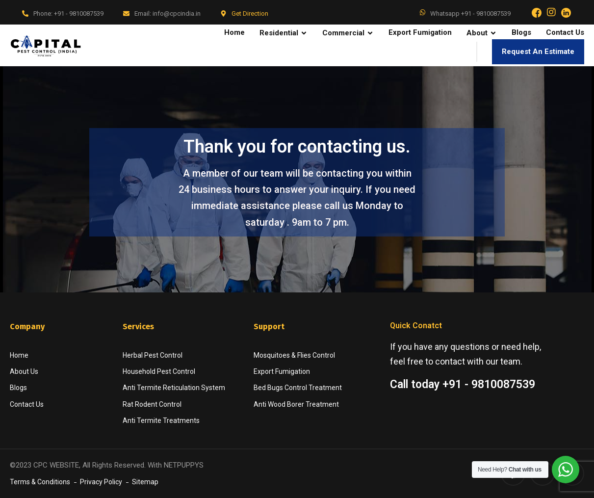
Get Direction (250, 13)
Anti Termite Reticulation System (174, 388)
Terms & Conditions (40, 482)
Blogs (18, 388)
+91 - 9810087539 (78, 13)
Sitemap (145, 482)
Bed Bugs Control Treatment (298, 388)
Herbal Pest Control (152, 355)
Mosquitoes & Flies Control (294, 355)
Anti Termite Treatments (161, 420)
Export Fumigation (282, 371)
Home (19, 355)
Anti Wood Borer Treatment (296, 404)
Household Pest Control (159, 371)
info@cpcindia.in (177, 13)
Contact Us (27, 404)
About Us (24, 371)
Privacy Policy (101, 482)
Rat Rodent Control (152, 404)
